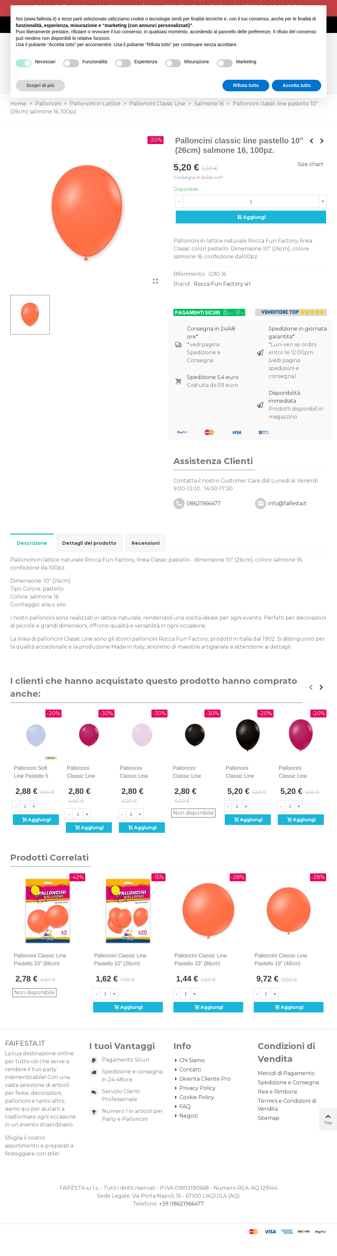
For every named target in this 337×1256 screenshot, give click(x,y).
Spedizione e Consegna (288, 1082)
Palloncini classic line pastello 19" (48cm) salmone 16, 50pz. (281, 963)
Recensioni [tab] (146, 543)
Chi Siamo (189, 1061)
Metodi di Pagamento (286, 1073)
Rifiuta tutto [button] (246, 85)
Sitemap (268, 1118)
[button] (311, 687)
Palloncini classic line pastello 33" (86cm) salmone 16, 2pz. (40, 963)
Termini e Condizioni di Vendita (287, 1105)
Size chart (311, 164)
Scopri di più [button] (40, 85)
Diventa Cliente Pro (202, 1079)
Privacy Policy (194, 1088)
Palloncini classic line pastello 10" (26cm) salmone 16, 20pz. (120, 963)
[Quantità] (251, 201)
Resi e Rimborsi (277, 1092)
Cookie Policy (193, 1097)
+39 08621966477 (181, 1204)
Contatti (187, 1070)
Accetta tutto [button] (296, 85)
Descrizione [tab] (32, 543)
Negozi (185, 1116)
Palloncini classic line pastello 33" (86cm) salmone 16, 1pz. (200, 963)
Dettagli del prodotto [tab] (89, 543)
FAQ (182, 1107)
